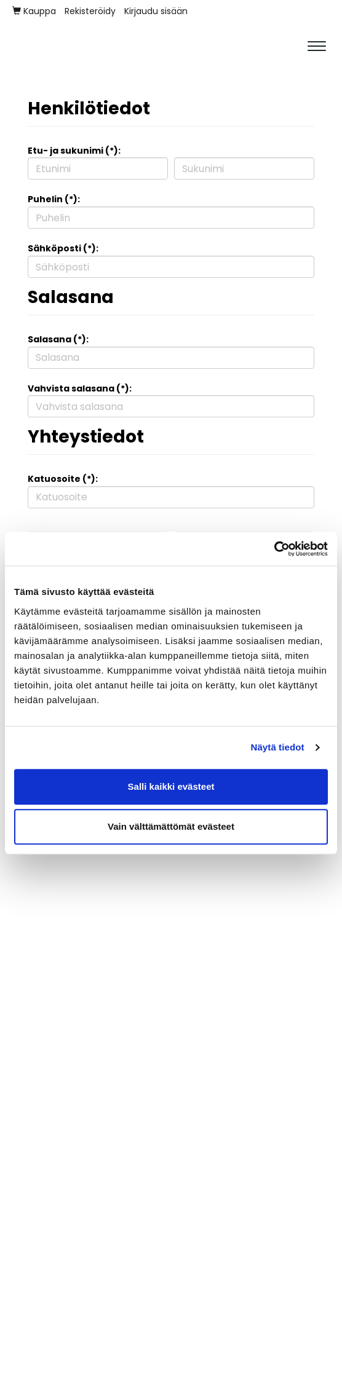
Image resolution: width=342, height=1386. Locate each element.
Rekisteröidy (90, 11)
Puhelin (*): (54, 199)
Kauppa (34, 11)
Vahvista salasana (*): (80, 388)
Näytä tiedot (277, 747)
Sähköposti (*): (63, 248)
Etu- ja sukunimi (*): (74, 150)
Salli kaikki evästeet (171, 786)
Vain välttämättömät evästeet (171, 826)
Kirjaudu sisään (156, 11)
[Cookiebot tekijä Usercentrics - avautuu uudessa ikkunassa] (274, 549)
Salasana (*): (58, 339)
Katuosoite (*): (63, 479)
